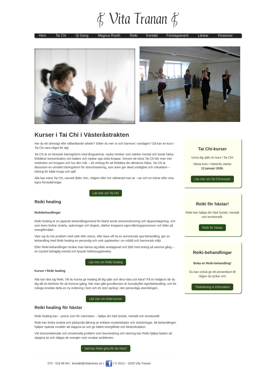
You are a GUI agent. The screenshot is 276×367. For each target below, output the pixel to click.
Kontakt (152, 35)
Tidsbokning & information (212, 287)
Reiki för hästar (212, 227)
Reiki (134, 35)
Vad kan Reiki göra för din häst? (105, 348)
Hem (42, 35)
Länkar (203, 35)
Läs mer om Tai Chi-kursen (212, 179)
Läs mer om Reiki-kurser (105, 299)
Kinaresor (225, 35)
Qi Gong (81, 35)
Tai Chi (61, 35)
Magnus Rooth (109, 35)
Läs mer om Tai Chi (106, 193)
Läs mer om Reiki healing (106, 262)
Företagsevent (177, 35)
